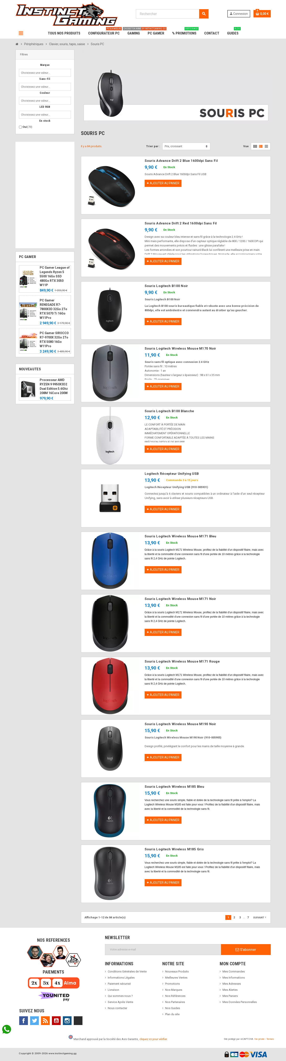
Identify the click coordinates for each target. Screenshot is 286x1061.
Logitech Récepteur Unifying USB (172, 474)
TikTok (78, 1020)
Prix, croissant (173, 146)
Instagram (67, 1020)
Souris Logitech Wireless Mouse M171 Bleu (180, 536)
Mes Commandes (234, 971)
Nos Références (175, 996)
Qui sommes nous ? (120, 996)
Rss (45, 1020)
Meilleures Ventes (176, 977)
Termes (270, 1039)
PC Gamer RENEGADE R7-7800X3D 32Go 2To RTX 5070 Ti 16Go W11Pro (53, 309)
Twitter (34, 1020)
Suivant (260, 917)
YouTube (56, 1020)
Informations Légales (121, 977)
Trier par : (153, 146)
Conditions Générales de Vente (127, 971)
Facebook (23, 1020)
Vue (246, 146)
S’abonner (245, 949)
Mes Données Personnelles (240, 1002)
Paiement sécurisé (119, 983)
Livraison (113, 989)
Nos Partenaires (175, 1002)
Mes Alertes (230, 989)
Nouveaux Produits (177, 971)
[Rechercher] (172, 14)
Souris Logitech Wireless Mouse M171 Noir (180, 599)
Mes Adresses (232, 983)
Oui (27, 126)
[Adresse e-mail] (163, 949)
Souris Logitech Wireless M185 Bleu (174, 787)
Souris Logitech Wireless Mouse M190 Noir (180, 724)
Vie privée (259, 1039)
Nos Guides (172, 1008)
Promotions (172, 983)
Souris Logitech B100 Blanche (169, 411)
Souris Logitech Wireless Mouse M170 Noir (180, 348)
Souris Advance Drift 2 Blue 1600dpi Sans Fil (181, 161)
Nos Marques (173, 989)
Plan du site (172, 1014)
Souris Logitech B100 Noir (166, 286)
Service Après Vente (120, 1002)
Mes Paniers (230, 996)
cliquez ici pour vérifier (153, 1039)
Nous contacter (117, 1008)
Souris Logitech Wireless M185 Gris (174, 849)
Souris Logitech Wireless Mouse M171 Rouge (182, 661)
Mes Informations (234, 977)
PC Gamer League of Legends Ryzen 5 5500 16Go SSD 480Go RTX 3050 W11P (55, 276)
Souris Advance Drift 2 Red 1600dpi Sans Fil (181, 223)
